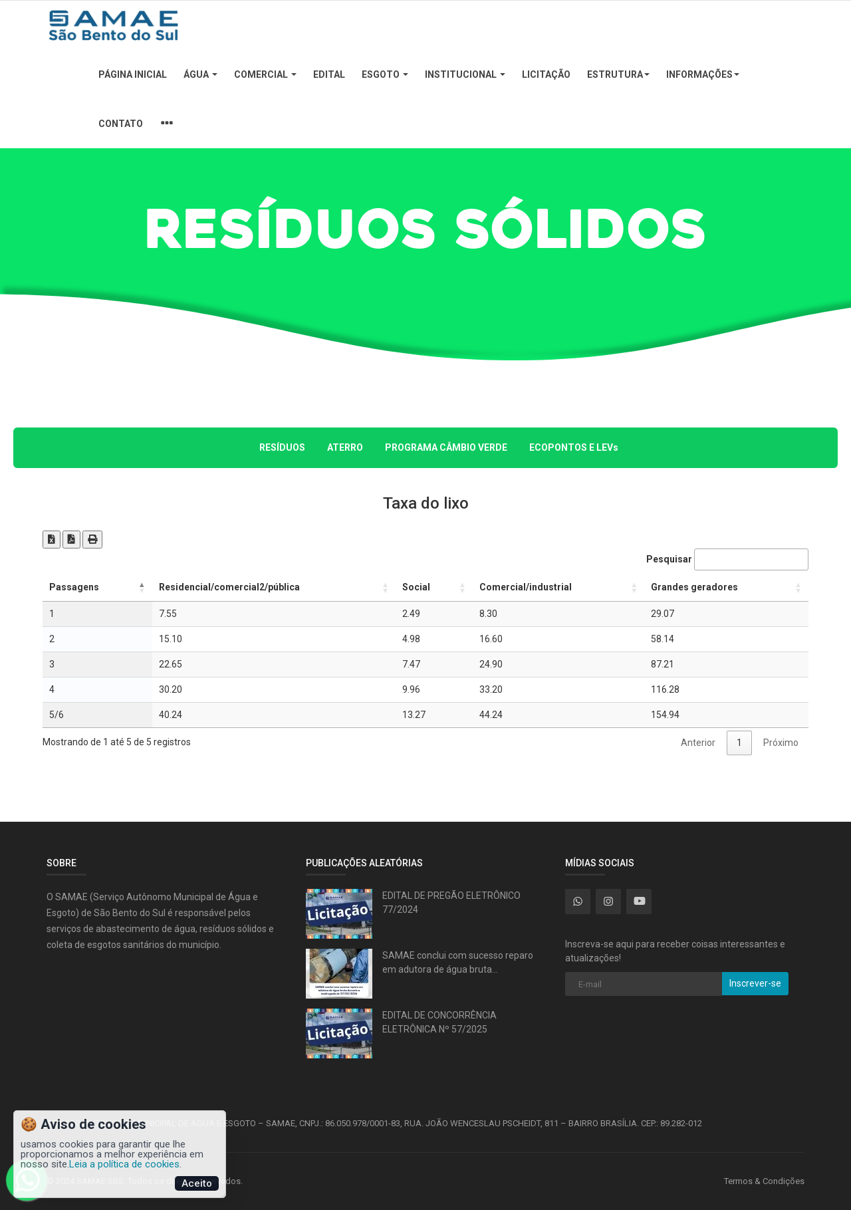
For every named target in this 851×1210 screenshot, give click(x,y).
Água (200, 74)
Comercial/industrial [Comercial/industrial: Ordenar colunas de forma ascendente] (525, 587)
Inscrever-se (755, 983)
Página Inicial (132, 74)
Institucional (465, 74)
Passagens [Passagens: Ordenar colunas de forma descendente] (74, 587)
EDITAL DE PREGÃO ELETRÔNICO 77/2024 (451, 902)
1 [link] (739, 742)
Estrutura (618, 74)
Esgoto (385, 74)
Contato (120, 123)
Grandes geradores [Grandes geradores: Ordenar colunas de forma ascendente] (694, 587)
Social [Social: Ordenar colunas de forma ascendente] (416, 587)
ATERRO (345, 447)
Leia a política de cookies (124, 1164)
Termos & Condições (764, 1181)
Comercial (265, 74)
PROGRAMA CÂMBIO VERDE (446, 447)
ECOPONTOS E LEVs (573, 447)
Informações (702, 74)
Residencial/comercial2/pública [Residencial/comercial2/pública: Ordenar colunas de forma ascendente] (229, 587)
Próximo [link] (780, 742)
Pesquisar (727, 559)
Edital (329, 74)
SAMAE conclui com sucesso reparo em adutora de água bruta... (457, 962)
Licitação (546, 74)
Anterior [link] (698, 742)
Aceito (197, 1183)
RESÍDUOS (282, 447)
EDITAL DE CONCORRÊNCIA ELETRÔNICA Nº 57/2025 (439, 1022)
